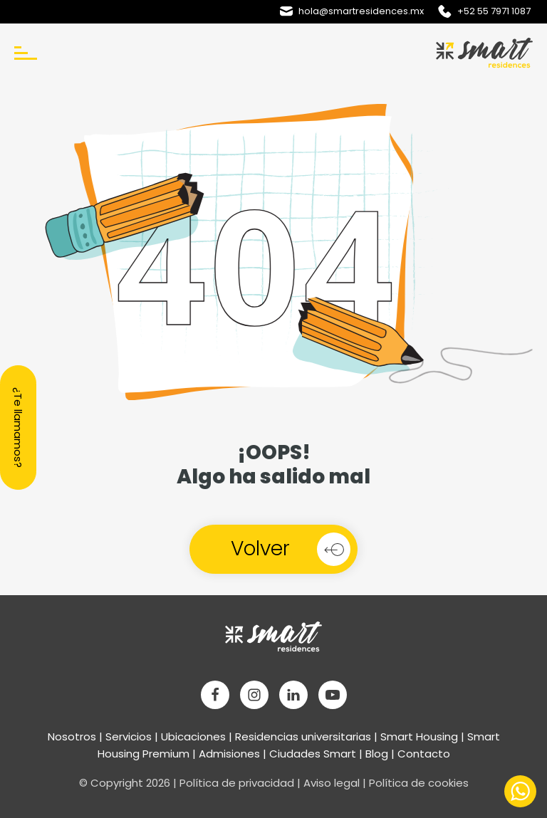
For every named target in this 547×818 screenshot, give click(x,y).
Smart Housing (419, 736)
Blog (376, 753)
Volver (260, 548)
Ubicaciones (193, 736)
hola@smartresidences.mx (361, 11)
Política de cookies (419, 782)
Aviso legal (331, 782)
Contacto (423, 753)
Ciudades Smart (312, 753)
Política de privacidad (236, 782)
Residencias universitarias (303, 736)
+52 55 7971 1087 (494, 11)
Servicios (128, 736)
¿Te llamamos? (18, 427)
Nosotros (72, 736)
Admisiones (229, 753)
